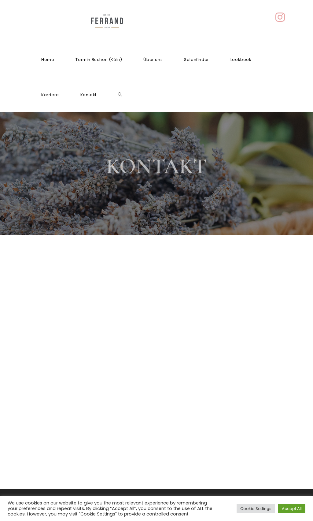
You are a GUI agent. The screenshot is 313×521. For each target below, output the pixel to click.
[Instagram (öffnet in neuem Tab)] (280, 17)
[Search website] (120, 94)
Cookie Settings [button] (255, 509)
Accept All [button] (292, 509)
